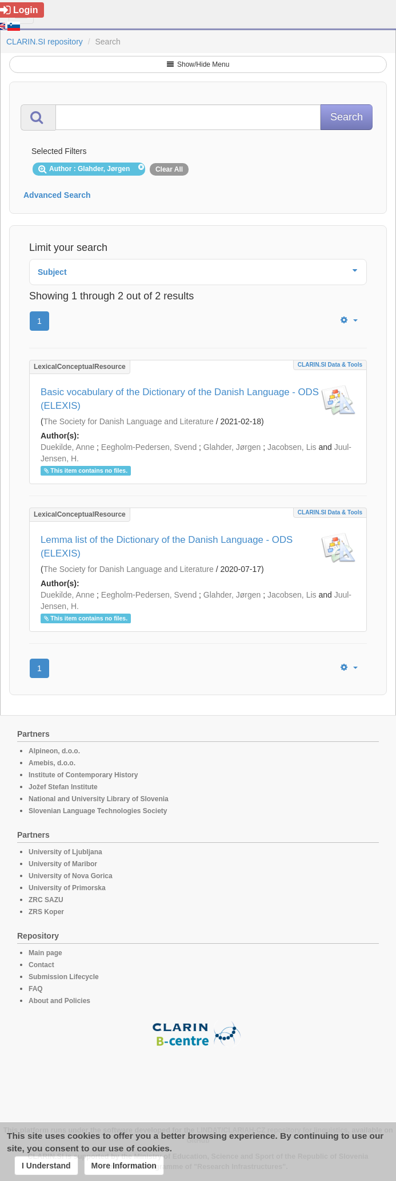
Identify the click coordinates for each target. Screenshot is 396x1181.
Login (19, 10)
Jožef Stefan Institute (63, 787)
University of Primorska (67, 888)
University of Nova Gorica (71, 876)
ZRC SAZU (46, 900)
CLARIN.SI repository (44, 41)
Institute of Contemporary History (83, 775)
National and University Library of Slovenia (99, 799)
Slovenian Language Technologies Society (98, 811)
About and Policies (59, 1001)
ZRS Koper (46, 912)
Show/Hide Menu (198, 64)
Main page (45, 953)
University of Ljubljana (65, 852)
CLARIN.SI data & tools (330, 365)
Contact (41, 965)
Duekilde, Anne (67, 447)
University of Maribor (63, 864)
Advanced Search (57, 195)
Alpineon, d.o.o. (54, 751)
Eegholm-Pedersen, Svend (149, 447)
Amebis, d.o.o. (52, 763)
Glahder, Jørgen (232, 447)
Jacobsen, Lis (292, 447)
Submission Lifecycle (64, 977)
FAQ (36, 989)
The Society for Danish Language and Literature (128, 421)
